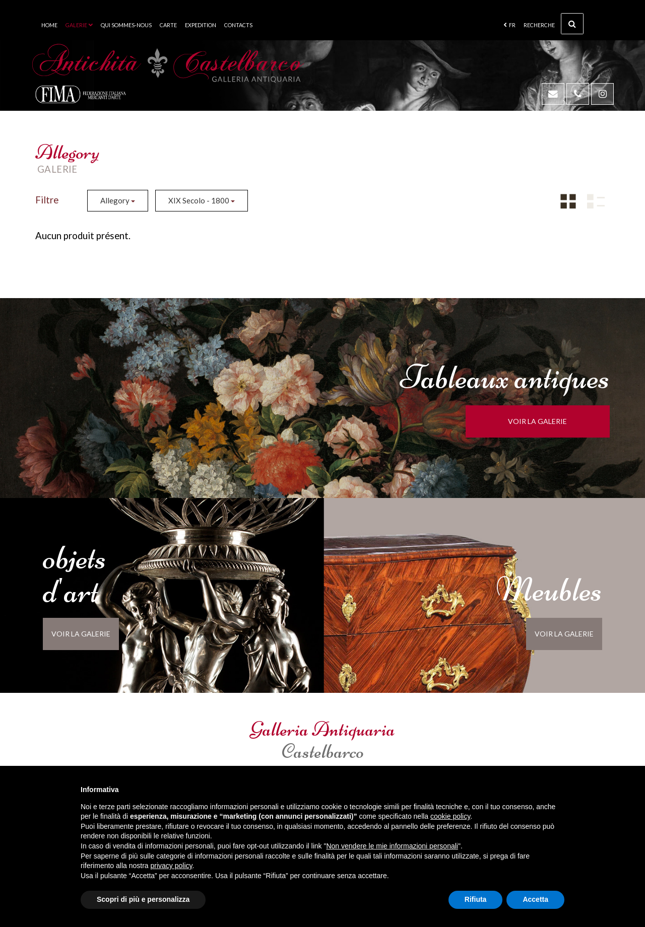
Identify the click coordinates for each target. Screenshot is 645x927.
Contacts (238, 25)
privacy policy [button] (171, 866)
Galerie (79, 25)
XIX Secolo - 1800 (201, 200)
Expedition (200, 25)
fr (509, 25)
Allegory (117, 200)
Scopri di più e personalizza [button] (143, 899)
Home (49, 25)
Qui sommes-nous (126, 25)
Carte (168, 25)
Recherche (554, 23)
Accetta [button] (535, 899)
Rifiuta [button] (476, 899)
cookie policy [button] (450, 816)
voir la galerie (542, 421)
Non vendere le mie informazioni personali (392, 846)
